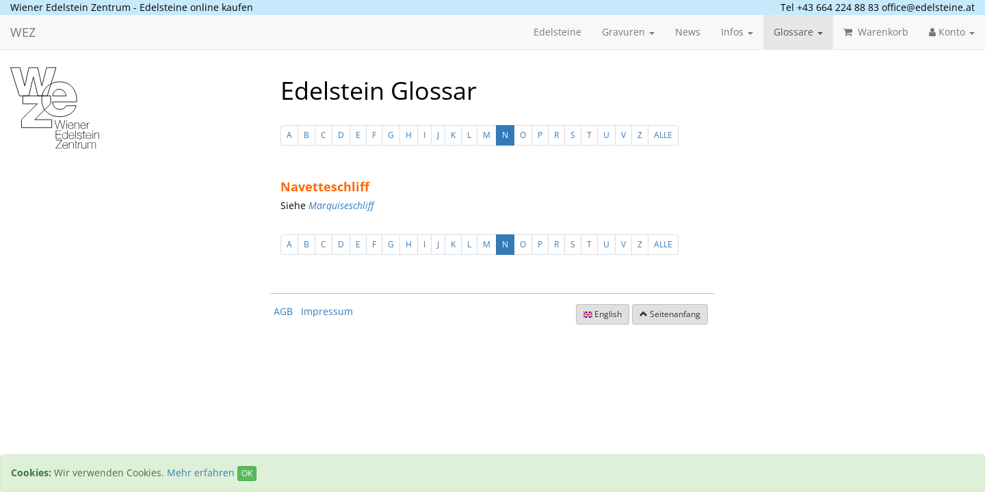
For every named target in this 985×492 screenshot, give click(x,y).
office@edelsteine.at (928, 7)
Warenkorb (875, 31)
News (687, 31)
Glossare (798, 31)
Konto (952, 31)
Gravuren (628, 31)
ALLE (663, 135)
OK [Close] (246, 473)
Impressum (327, 311)
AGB (283, 311)
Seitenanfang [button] (670, 314)
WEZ (23, 32)
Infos (737, 31)
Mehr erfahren (201, 472)
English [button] (602, 314)
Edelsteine (557, 31)
